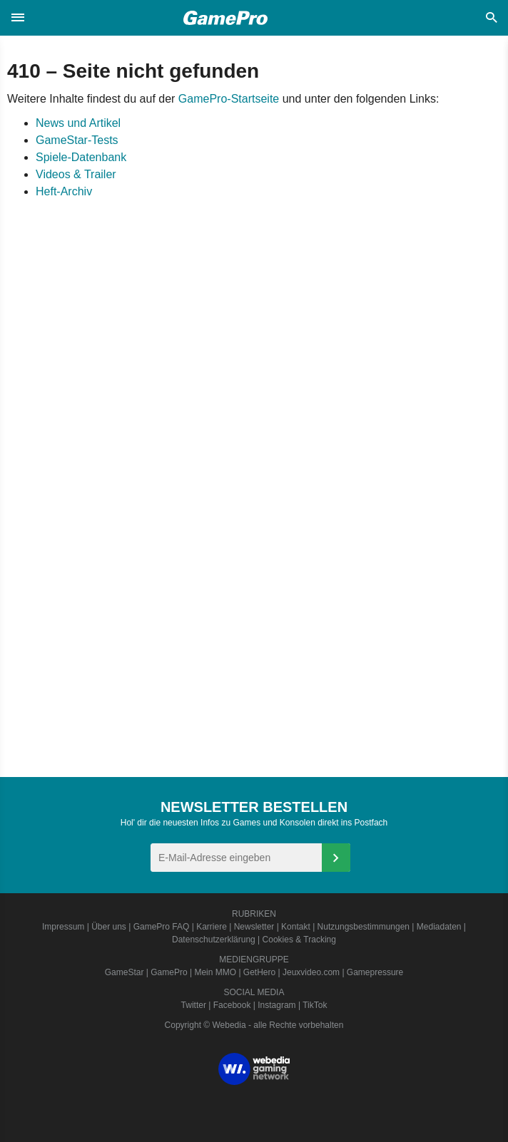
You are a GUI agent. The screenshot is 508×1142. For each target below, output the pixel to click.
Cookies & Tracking (299, 940)
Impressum (63, 927)
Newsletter (254, 927)
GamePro (169, 972)
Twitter (193, 1005)
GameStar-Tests (77, 140)
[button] (18, 18)
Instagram (276, 1005)
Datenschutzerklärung (213, 940)
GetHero (259, 972)
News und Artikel (78, 123)
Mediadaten (439, 927)
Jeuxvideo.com (311, 972)
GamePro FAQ (161, 927)
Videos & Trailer (76, 174)
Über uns (108, 927)
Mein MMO (215, 972)
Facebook (232, 1005)
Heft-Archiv (64, 191)
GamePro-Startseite (228, 99)
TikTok (315, 1005)
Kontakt (295, 927)
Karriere (211, 927)
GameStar (124, 972)
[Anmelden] (336, 857)
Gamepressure (375, 972)
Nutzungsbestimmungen (364, 927)
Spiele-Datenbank (81, 157)
